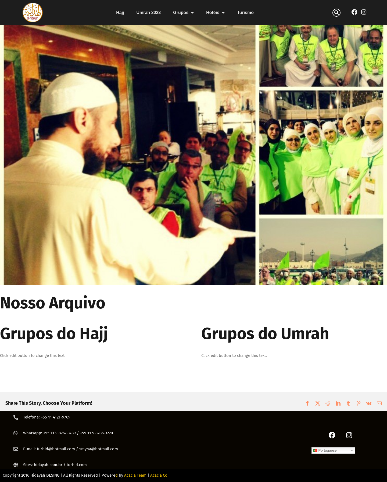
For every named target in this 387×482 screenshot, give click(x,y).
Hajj (120, 12)
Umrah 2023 (149, 12)
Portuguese (325, 450)
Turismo (245, 12)
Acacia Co (158, 475)
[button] (336, 13)
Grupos (183, 12)
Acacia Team (135, 475)
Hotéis (215, 12)
